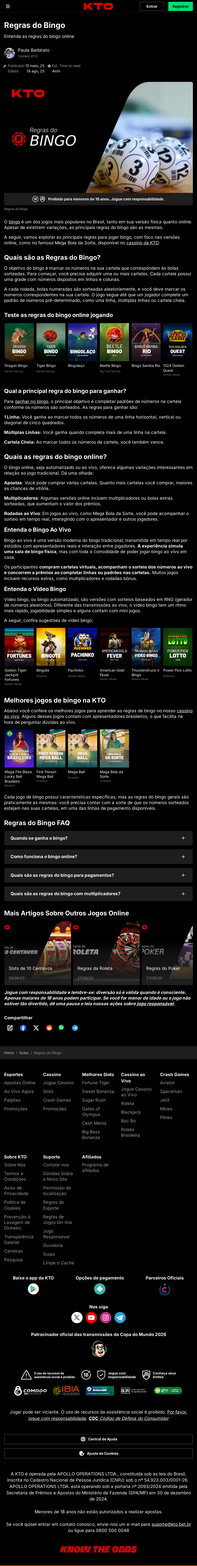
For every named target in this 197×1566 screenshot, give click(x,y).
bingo (14, 221)
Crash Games (57, 1100)
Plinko (166, 1117)
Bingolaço (76, 365)
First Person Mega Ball (46, 774)
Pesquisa (13, 1259)
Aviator (167, 1082)
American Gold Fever (112, 672)
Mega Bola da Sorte (111, 774)
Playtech (41, 675)
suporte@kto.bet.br (171, 1524)
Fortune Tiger (96, 1082)
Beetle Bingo (110, 365)
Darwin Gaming (14, 371)
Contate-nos (56, 1164)
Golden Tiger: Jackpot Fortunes (16, 675)
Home (9, 1053)
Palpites (12, 1100)
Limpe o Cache (58, 1262)
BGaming (168, 675)
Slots (48, 1091)
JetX (165, 1100)
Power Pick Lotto (177, 670)
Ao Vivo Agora (19, 1091)
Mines (166, 1108)
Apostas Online (19, 1082)
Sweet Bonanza (98, 1091)
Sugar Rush (94, 1100)
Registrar (181, 6)
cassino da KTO (142, 242)
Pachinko (75, 670)
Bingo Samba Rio (146, 365)
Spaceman (171, 1091)
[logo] (98, 6)
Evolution (41, 780)
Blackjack (131, 1112)
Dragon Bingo (16, 365)
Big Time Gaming (110, 371)
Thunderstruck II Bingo (145, 672)
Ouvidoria (53, 1245)
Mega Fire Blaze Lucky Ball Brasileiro (18, 776)
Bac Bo (128, 1120)
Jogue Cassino (58, 1082)
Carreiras (13, 1251)
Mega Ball (76, 772)
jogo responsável (155, 1003)
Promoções (15, 1108)
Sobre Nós (15, 1164)
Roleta (127, 1103)
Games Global (171, 374)
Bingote (42, 670)
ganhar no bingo (31, 401)
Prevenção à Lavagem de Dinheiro (17, 1222)
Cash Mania (94, 1123)
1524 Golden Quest (173, 367)
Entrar (151, 6)
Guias (23, 1053)
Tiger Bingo (46, 365)
